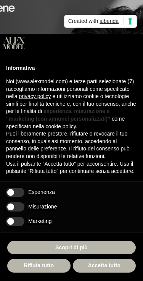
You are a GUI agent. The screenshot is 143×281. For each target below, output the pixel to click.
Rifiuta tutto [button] (39, 265)
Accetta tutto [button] (104, 265)
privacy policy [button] (35, 96)
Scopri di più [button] (71, 247)
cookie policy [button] (61, 126)
